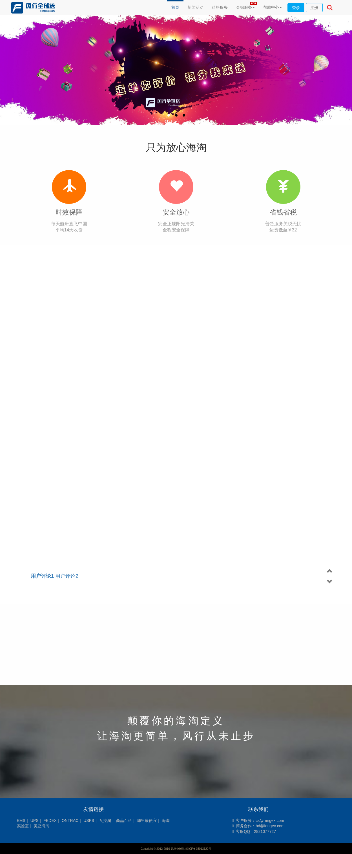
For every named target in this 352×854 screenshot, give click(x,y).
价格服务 (220, 7)
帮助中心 (272, 7)
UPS (34, 820)
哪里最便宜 (147, 820)
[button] (330, 571)
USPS (88, 820)
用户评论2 (54, 576)
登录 (296, 7)
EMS (21, 820)
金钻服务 (245, 7)
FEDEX (50, 820)
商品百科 (124, 820)
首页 (175, 7)
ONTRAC (70, 820)
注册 (314, 7)
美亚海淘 (41, 826)
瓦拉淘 (105, 820)
